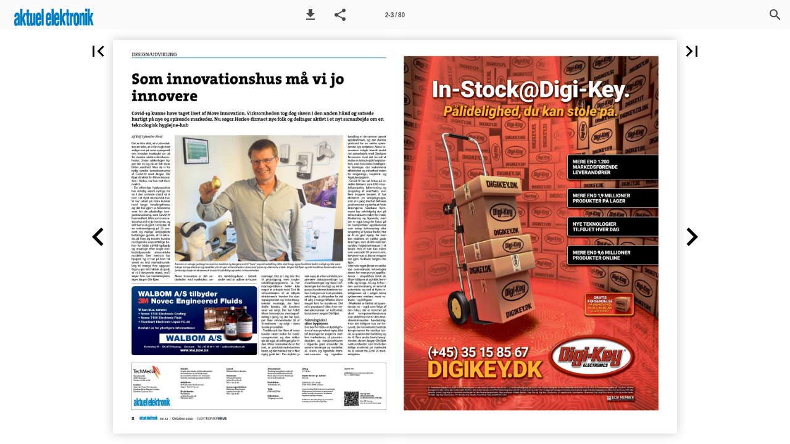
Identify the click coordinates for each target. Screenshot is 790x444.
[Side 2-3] (395, 15)
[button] (310, 15)
